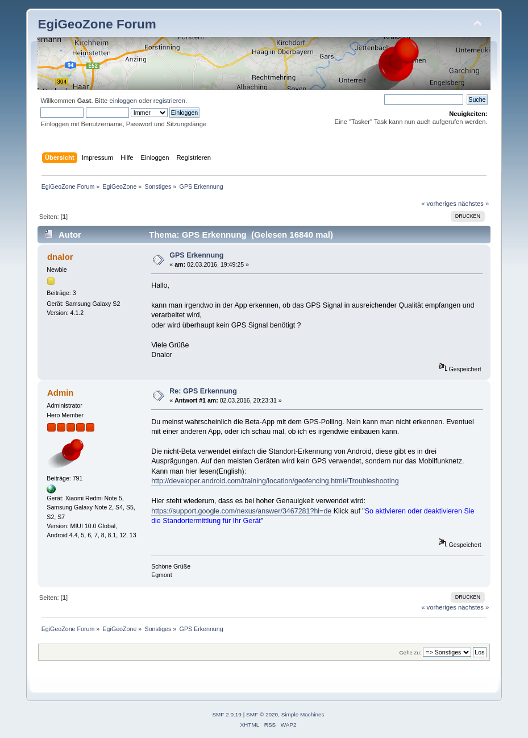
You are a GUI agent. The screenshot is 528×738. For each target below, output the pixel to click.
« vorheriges (438, 203)
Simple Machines (303, 714)
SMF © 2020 (262, 714)
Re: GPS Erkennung (202, 391)
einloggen (123, 100)
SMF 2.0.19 (227, 714)
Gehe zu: (410, 652)
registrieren (169, 100)
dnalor (60, 257)
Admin (60, 392)
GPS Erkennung (196, 255)
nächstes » (473, 203)
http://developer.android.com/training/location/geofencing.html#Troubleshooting (275, 481)
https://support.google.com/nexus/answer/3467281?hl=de (241, 511)
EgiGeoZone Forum (97, 24)
